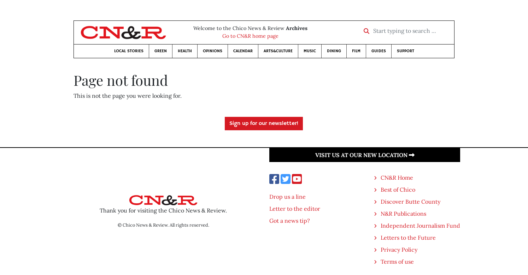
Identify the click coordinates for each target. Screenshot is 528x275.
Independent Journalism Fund (420, 225)
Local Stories (128, 51)
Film (356, 51)
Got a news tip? (289, 220)
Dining (334, 51)
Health (185, 51)
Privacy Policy (399, 249)
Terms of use (397, 261)
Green (160, 51)
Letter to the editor (294, 208)
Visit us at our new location (365, 155)
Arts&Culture (278, 51)
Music (310, 51)
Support (405, 51)
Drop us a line (287, 196)
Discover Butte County (410, 201)
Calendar (243, 51)
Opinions (212, 51)
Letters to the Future (408, 237)
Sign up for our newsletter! (263, 123)
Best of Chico (398, 189)
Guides (378, 51)
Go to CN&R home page (250, 36)
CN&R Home (397, 177)
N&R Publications (403, 213)
